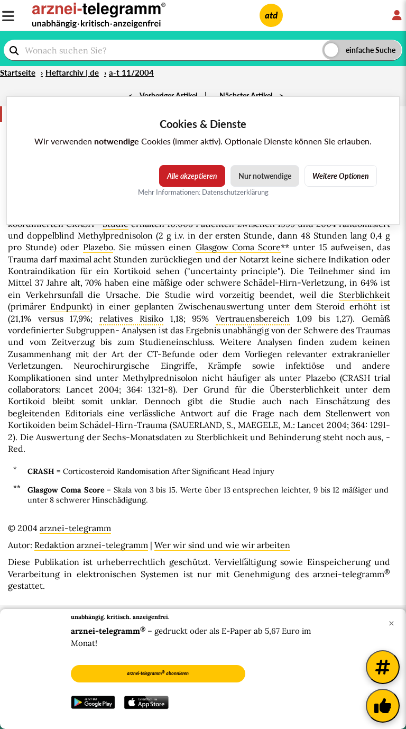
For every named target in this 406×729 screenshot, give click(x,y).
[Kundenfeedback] (383, 706)
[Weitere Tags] (383, 667)
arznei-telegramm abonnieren (158, 673)
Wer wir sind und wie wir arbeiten (222, 545)
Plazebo (98, 247)
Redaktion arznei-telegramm (91, 545)
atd (271, 15)
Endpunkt (70, 306)
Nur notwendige (264, 175)
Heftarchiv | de (72, 72)
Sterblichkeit (364, 294)
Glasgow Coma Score (238, 247)
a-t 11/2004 (131, 72)
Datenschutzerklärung (235, 192)
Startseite (17, 72)
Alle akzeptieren (192, 175)
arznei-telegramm (75, 528)
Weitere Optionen (340, 175)
